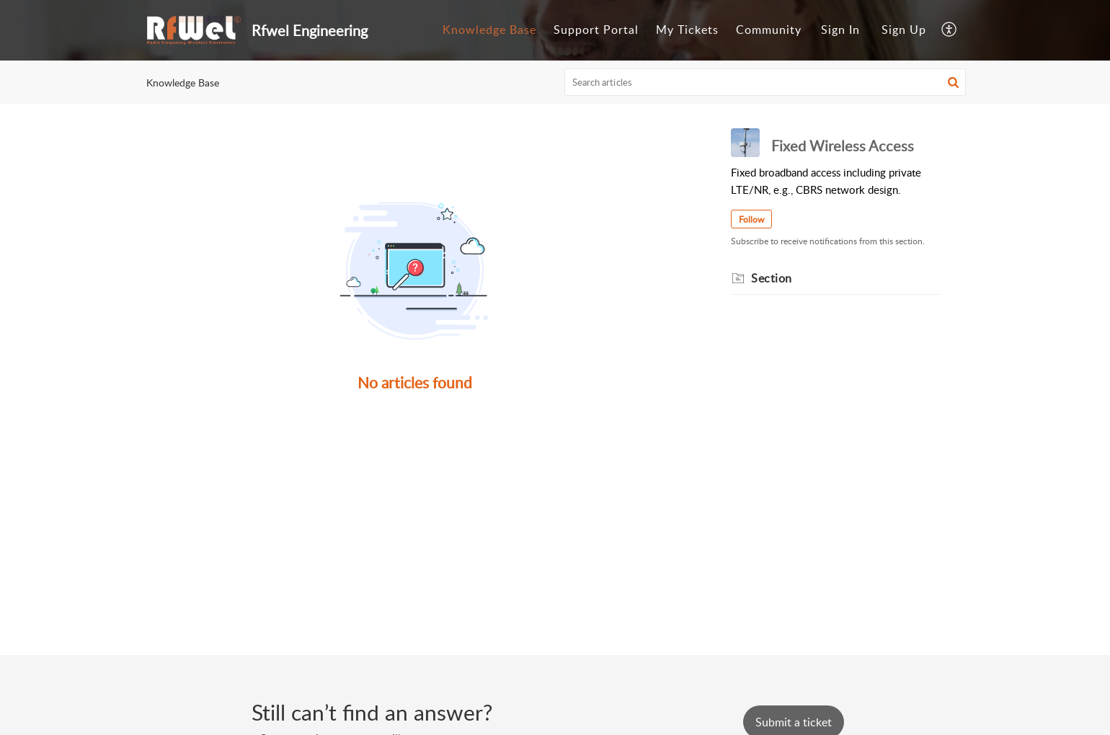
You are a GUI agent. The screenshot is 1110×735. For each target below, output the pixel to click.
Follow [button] (751, 219)
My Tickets (687, 29)
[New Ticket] (793, 722)
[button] (949, 30)
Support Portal (596, 29)
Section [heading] (771, 278)
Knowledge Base (489, 29)
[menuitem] (489, 30)
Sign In (840, 29)
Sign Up (904, 29)
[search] (765, 82)
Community (769, 29)
